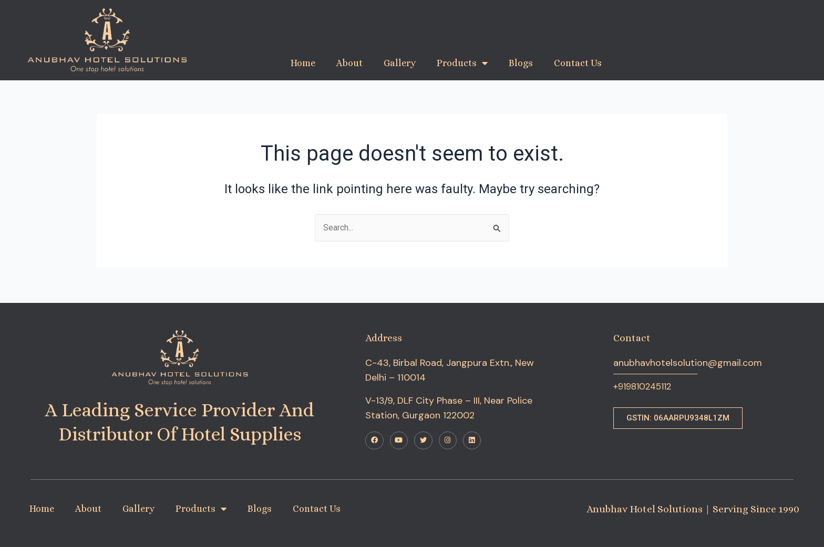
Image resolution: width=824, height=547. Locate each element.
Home (303, 63)
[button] (678, 415)
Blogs (521, 63)
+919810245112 (645, 384)
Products (462, 63)
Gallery (400, 63)
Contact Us (578, 63)
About (349, 63)
